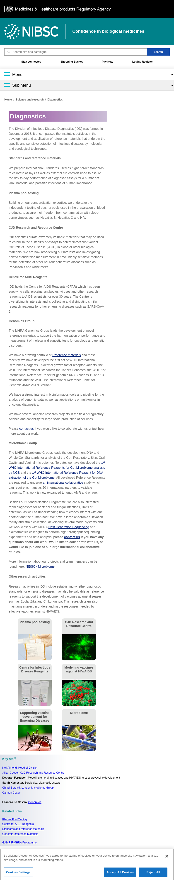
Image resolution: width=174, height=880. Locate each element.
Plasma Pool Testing (14, 819)
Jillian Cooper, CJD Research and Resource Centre (33, 772)
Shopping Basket (71, 61)
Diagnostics (55, 99)
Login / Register (142, 61)
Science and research (30, 99)
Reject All (153, 874)
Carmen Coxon (11, 792)
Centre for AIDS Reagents (18, 824)
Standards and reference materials (23, 829)
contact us (26, 428)
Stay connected (31, 61)
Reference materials (66, 355)
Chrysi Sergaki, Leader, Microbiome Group (28, 787)
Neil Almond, (20, 767)
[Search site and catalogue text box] (75, 52)
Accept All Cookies (120, 874)
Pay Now (107, 61)
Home (8, 99)
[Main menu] (87, 74)
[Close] (167, 858)
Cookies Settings (18, 874)
